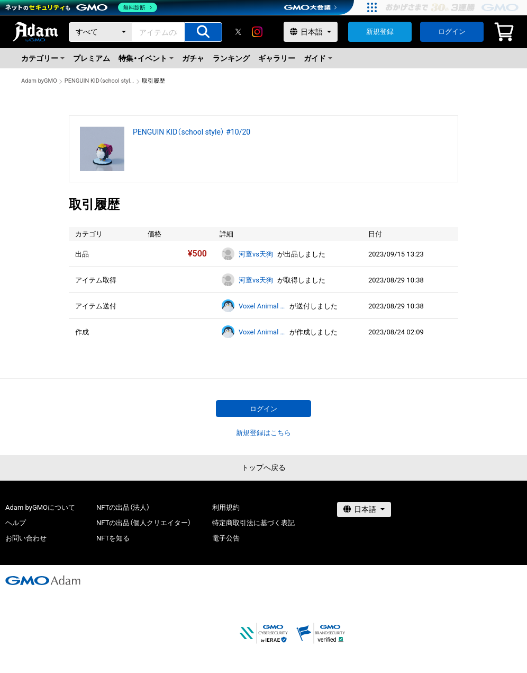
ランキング (231, 58)
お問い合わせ (26, 538)
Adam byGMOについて (40, 507)
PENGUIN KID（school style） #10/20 (99, 80)
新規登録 (380, 32)
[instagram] (257, 31)
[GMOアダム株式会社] (42, 580)
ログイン (452, 32)
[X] (238, 31)
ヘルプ (15, 523)
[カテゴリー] (100, 32)
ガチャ (193, 58)
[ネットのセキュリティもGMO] (81, 7)
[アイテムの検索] (203, 32)
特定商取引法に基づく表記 (253, 523)
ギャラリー (276, 58)
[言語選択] (311, 32)
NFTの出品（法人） (123, 507)
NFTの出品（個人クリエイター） (143, 523)
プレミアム (91, 58)
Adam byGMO (39, 80)
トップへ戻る (263, 467)
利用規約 (226, 507)
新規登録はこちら (263, 433)
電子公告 (226, 538)
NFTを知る (113, 538)
